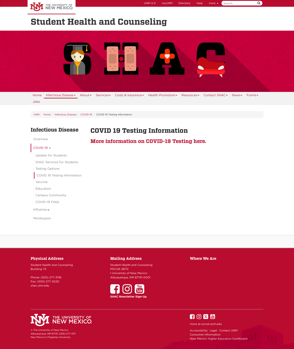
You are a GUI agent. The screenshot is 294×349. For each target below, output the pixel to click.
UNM (36, 114)
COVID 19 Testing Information (59, 175)
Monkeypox (42, 218)
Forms (252, 95)
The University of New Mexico (52, 7)
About (86, 95)
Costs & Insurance (129, 95)
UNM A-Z (150, 3)
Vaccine (42, 182)
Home (37, 95)
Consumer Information (205, 334)
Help (200, 3)
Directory (184, 3)
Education (43, 189)
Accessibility (199, 330)
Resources (190, 95)
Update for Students (51, 155)
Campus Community (51, 195)
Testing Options (47, 169)
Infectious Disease (61, 95)
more (213, 3)
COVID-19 (86, 114)
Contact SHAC (216, 95)
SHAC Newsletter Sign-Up (128, 296)
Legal (213, 330)
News (237, 95)
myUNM (167, 3)
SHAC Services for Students (57, 162)
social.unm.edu (211, 324)
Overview (40, 139)
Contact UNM (228, 330)
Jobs (36, 102)
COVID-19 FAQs (47, 202)
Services (103, 95)
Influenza (40, 209)
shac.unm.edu (40, 285)
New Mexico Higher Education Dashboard (218, 338)
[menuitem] (37, 95)
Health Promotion (162, 95)
